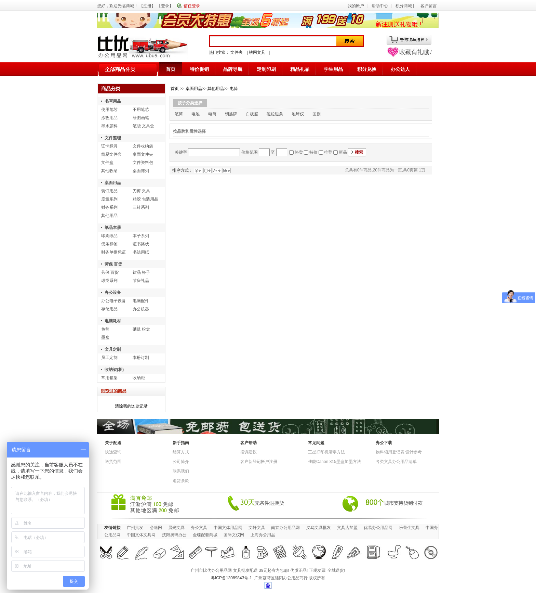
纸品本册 (113, 227)
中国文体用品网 (228, 527)
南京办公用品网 (285, 527)
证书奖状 (141, 244)
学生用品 (333, 69)
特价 (313, 152)
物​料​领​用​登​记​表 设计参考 (399, 452)
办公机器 (141, 309)
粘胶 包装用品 (145, 199)
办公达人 (400, 69)
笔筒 (179, 114)
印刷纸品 (109, 235)
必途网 (156, 527)
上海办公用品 (263, 534)
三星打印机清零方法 (326, 452)
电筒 (234, 88)
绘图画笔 (141, 117)
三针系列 (141, 207)
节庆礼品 (141, 280)
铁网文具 (257, 52)
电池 (195, 114)
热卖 (299, 152)
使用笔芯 (109, 109)
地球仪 (298, 114)
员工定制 (109, 357)
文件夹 (236, 52)
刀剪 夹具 (141, 191)
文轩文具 (257, 527)
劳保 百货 (113, 264)
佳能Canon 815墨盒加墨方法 (334, 461)
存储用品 (109, 309)
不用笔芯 (141, 109)
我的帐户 (356, 5)
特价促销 (199, 69)
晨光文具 (176, 527)
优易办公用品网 (378, 527)
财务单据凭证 (113, 252)
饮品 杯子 (141, 272)
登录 (165, 5)
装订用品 (109, 191)
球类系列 (109, 280)
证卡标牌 (109, 146)
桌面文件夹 (143, 154)
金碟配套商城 (205, 534)
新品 (343, 152)
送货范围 (113, 461)
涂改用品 (109, 117)
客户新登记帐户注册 (258, 461)
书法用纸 (141, 252)
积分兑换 (366, 69)
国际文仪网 (234, 534)
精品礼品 (299, 69)
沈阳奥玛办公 (174, 534)
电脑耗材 (113, 321)
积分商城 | (405, 5)
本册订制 (141, 357)
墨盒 (105, 337)
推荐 (328, 152)
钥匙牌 (231, 114)
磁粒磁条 (275, 114)
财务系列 (109, 207)
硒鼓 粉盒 (141, 329)
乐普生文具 (409, 527)
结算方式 (181, 452)
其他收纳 (109, 170)
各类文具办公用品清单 (396, 461)
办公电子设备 (113, 300)
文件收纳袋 (143, 146)
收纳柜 (139, 377)
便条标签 (109, 244)
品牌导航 (232, 69)
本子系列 (141, 235)
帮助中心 (380, 5)
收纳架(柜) (114, 369)
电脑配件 (141, 300)
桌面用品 (113, 182)
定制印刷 (266, 69)
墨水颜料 (109, 126)
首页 (170, 69)
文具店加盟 (347, 527)
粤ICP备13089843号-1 (231, 578)
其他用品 (109, 215)
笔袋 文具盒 (143, 126)
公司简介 (181, 461)
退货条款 (181, 480)
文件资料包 (143, 162)
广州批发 (135, 527)
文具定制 (113, 349)
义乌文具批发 (318, 527)
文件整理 (113, 138)
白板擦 (252, 114)
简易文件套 (111, 154)
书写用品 (113, 101)
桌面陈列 (141, 170)
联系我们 (181, 471)
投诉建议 (248, 452)
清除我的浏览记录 (131, 406)
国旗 (316, 114)
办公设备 (113, 292)
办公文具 (199, 527)
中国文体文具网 (141, 534)
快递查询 (113, 452)
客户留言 (428, 5)
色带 (105, 329)
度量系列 (109, 199)
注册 (147, 5)
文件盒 (107, 162)
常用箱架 (109, 377)
